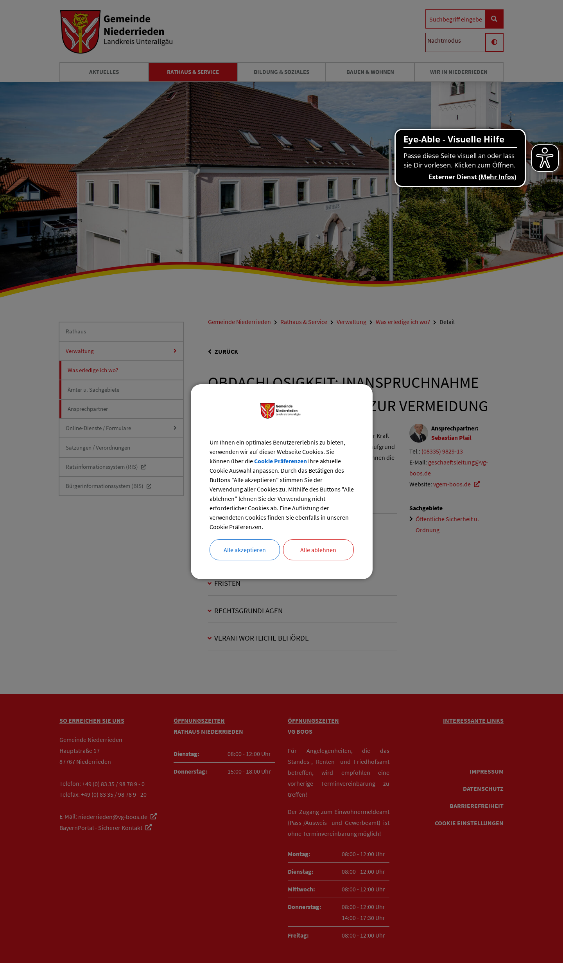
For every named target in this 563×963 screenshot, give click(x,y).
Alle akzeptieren (245, 550)
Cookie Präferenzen (280, 461)
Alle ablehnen (318, 550)
